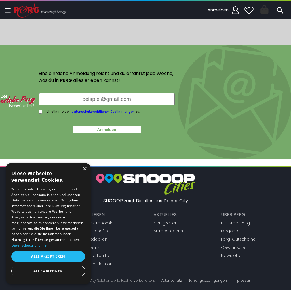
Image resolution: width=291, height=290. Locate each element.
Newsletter (232, 255)
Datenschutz (171, 280)
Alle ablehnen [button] (48, 270)
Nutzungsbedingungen (207, 280)
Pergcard (230, 231)
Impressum (243, 280)
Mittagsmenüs (168, 231)
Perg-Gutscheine (238, 239)
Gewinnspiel (233, 247)
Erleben (95, 214)
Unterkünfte (97, 255)
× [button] (84, 169)
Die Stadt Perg (235, 223)
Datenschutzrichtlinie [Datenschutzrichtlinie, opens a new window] (29, 245)
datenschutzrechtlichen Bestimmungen (103, 111)
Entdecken (96, 239)
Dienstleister (98, 264)
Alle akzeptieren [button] (48, 256)
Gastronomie (100, 223)
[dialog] (48, 223)
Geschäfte (97, 231)
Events (93, 247)
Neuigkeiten (165, 223)
